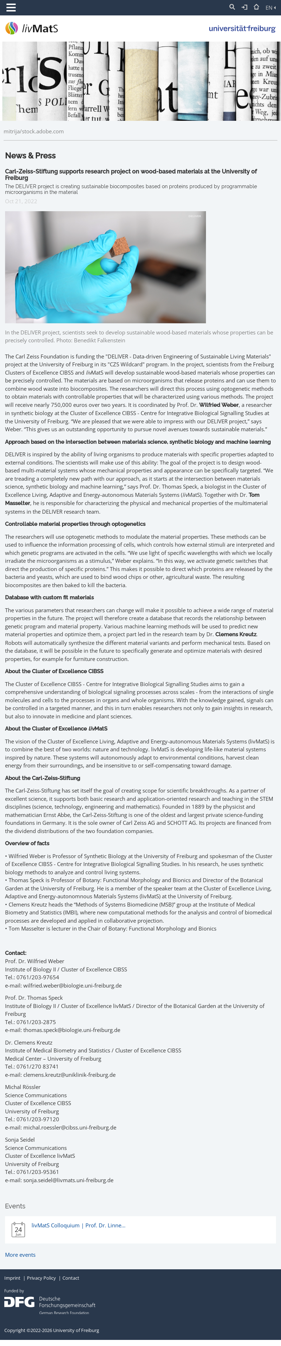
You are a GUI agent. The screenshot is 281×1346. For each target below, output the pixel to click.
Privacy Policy (41, 1278)
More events (20, 1254)
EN (271, 7)
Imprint (12, 1278)
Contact (70, 1278)
